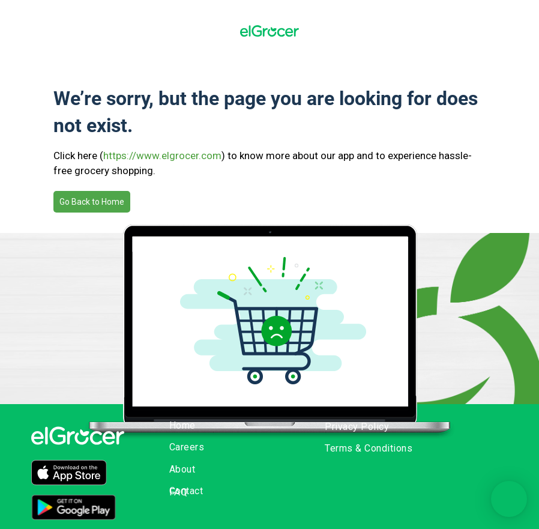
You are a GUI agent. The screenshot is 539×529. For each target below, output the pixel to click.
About (182, 469)
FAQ (178, 492)
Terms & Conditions (368, 448)
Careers (187, 447)
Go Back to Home (91, 202)
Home (182, 425)
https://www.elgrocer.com (162, 156)
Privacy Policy (357, 426)
